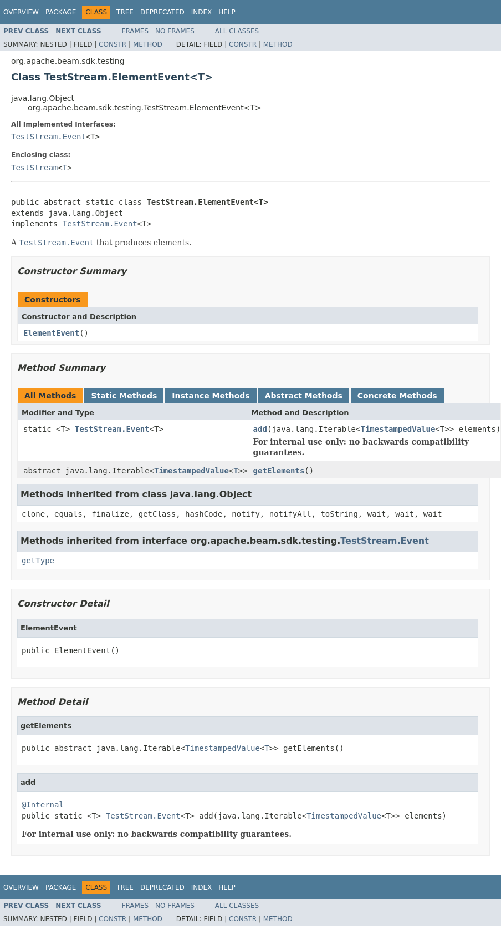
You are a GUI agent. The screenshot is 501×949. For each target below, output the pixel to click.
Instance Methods (210, 395)
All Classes (237, 31)
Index (201, 12)
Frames (135, 31)
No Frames (175, 31)
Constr (112, 44)
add (260, 429)
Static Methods (124, 395)
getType (38, 560)
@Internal (43, 804)
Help (227, 12)
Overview (21, 12)
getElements (279, 470)
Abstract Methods (303, 395)
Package (60, 12)
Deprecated (162, 12)
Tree (125, 12)
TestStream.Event (48, 136)
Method (147, 44)
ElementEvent (51, 333)
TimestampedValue (397, 429)
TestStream (34, 167)
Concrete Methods (397, 395)
